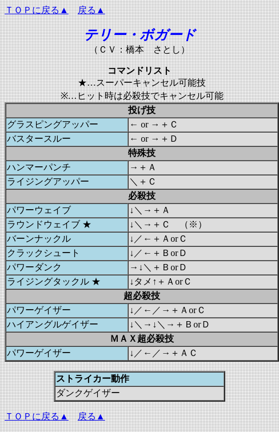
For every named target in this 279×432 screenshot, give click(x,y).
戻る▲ (91, 10)
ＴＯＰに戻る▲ (37, 10)
